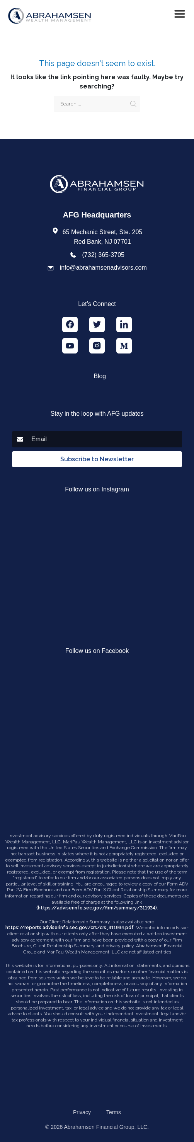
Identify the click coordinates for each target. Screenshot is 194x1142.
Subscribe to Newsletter (97, 459)
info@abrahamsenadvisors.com (103, 267)
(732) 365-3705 (103, 255)
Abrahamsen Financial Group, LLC (106, 1127)
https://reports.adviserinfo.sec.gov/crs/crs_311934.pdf (69, 927)
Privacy (82, 1112)
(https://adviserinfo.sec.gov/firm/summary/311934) (96, 908)
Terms (113, 1112)
